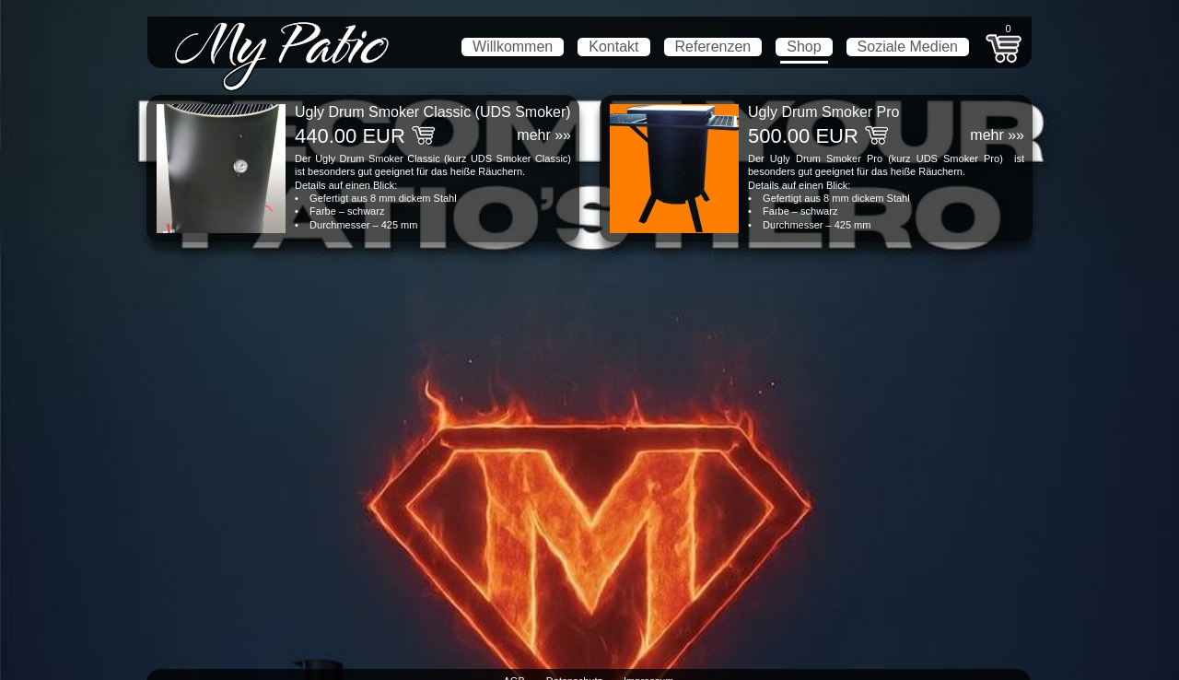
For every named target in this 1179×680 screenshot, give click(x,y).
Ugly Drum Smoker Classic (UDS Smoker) (433, 112)
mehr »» (544, 135)
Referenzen (713, 46)
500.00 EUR (803, 135)
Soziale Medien (908, 46)
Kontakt (613, 46)
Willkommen (513, 46)
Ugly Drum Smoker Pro (823, 112)
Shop (804, 46)
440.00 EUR (350, 135)
